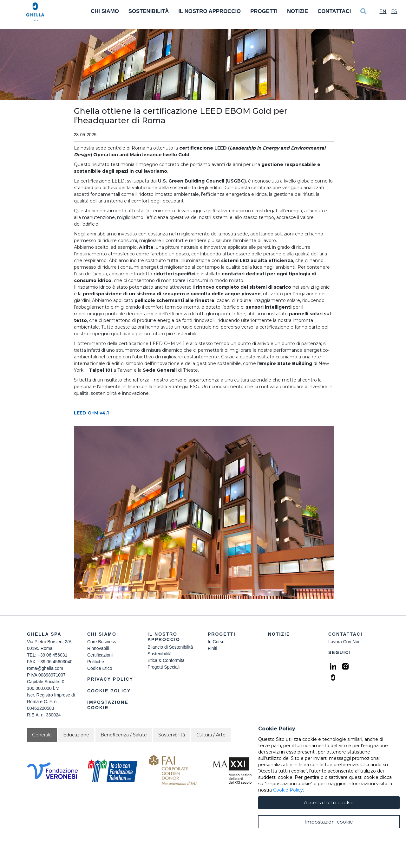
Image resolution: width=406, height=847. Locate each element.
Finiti (212, 648)
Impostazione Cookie (107, 705)
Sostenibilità (148, 11)
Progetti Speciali (163, 667)
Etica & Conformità (166, 660)
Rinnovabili (98, 648)
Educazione (76, 735)
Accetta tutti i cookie (329, 802)
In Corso (216, 641)
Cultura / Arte (211, 735)
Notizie (297, 11)
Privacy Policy (110, 679)
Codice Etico (99, 668)
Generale (42, 735)
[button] (204, 512)
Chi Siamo (105, 11)
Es (394, 11)
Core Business (101, 641)
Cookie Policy (109, 690)
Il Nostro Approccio (209, 11)
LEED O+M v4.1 (91, 413)
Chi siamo (101, 634)
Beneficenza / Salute (124, 735)
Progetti (264, 11)
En (382, 11)
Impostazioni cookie (328, 822)
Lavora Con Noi (343, 641)
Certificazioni (100, 655)
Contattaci (334, 11)
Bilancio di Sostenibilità (170, 647)
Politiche (95, 661)
